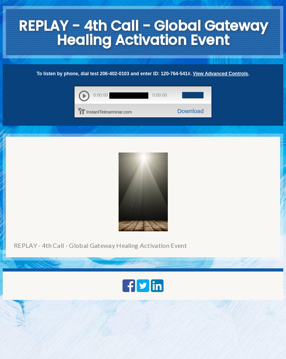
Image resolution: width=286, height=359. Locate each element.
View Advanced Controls (220, 73)
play (84, 96)
